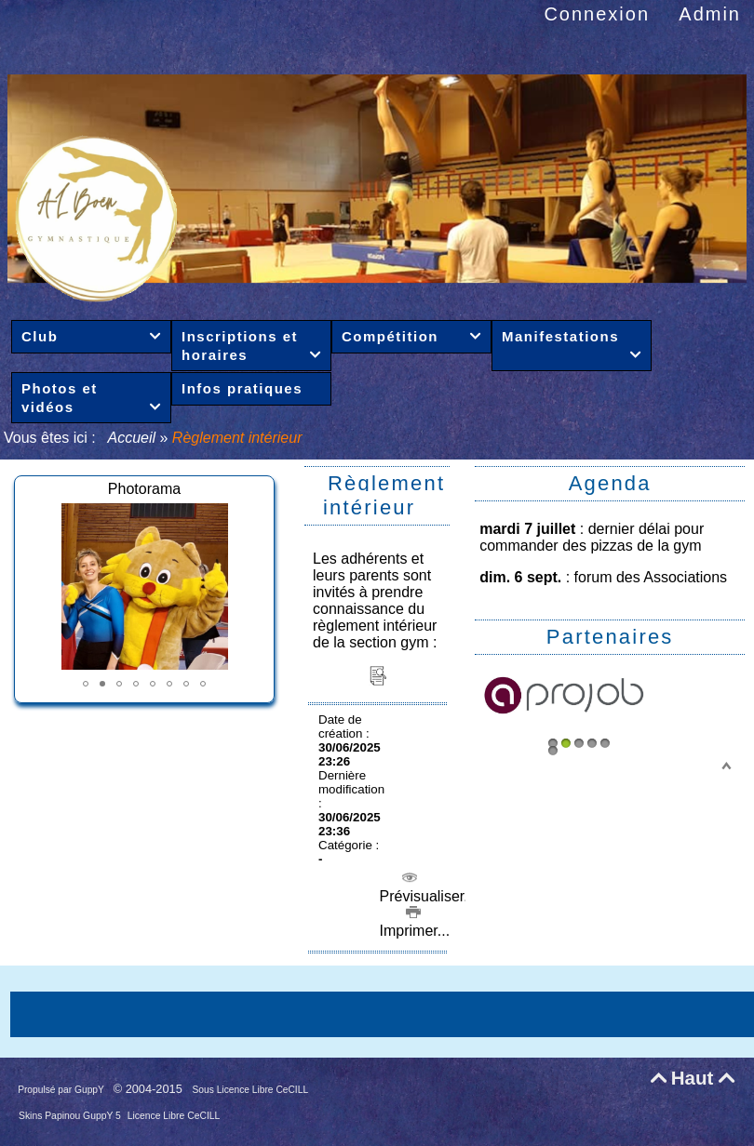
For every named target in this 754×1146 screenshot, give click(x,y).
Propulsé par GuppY (62, 1090)
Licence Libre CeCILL (174, 1116)
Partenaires (610, 636)
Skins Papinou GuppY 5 (71, 1116)
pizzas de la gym (645, 545)
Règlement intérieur (384, 495)
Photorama (144, 489)
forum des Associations (651, 577)
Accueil (132, 438)
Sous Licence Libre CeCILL (252, 1090)
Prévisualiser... (425, 888)
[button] (85, 684)
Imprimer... (412, 922)
